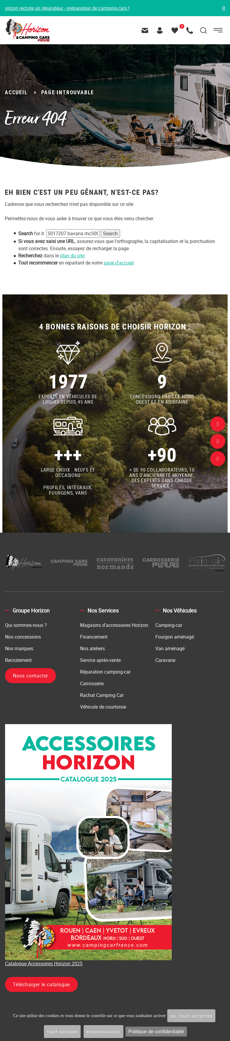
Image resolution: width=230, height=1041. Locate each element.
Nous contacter (30, 675)
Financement (94, 636)
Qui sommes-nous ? (26, 625)
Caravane (165, 660)
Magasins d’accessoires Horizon (114, 625)
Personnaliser (103, 1032)
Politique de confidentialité (156, 1031)
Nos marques (19, 648)
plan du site (72, 255)
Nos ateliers (92, 648)
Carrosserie (92, 683)
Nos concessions (23, 636)
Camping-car (168, 625)
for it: (31, 233)
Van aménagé (170, 648)
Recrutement (18, 660)
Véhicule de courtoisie (103, 706)
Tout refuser (62, 1032)
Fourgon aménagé (174, 636)
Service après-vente (100, 660)
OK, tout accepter (191, 1016)
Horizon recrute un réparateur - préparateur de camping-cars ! (67, 8)
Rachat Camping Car (102, 695)
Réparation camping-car (105, 671)
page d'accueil (119, 262)
